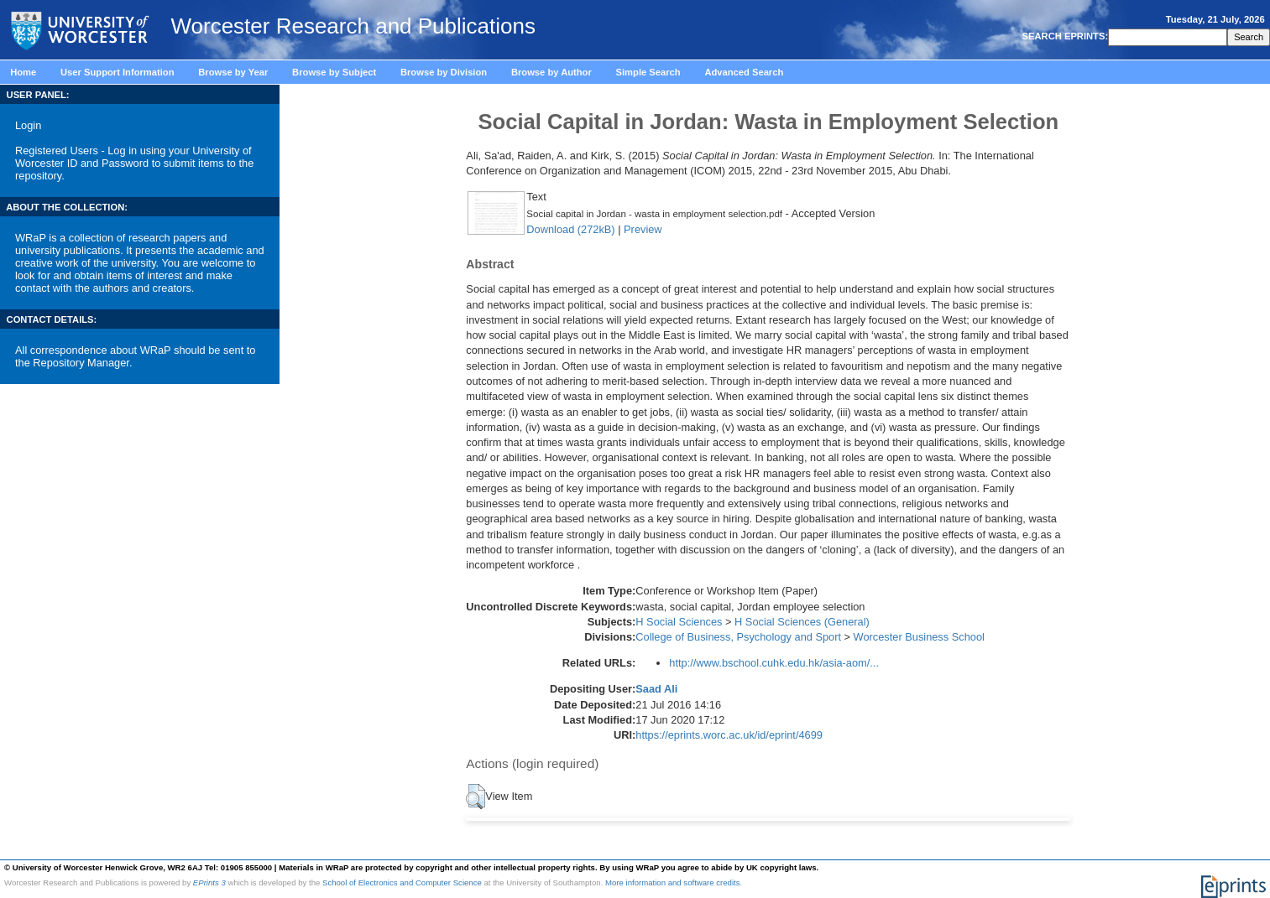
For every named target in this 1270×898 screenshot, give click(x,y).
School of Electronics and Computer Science (402, 882)
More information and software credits (672, 882)
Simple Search (648, 72)
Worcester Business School (919, 637)
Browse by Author (551, 72)
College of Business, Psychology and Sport (738, 637)
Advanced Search (743, 72)
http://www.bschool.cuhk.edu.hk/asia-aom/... (774, 663)
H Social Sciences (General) (802, 621)
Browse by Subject (334, 72)
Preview (643, 229)
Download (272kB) (570, 229)
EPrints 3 (209, 882)
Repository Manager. (82, 362)
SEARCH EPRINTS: (1063, 36)
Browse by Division (443, 72)
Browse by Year (233, 72)
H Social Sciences (678, 621)
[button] (475, 796)
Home (23, 72)
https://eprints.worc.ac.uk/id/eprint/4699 (729, 735)
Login (28, 125)
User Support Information (117, 72)
